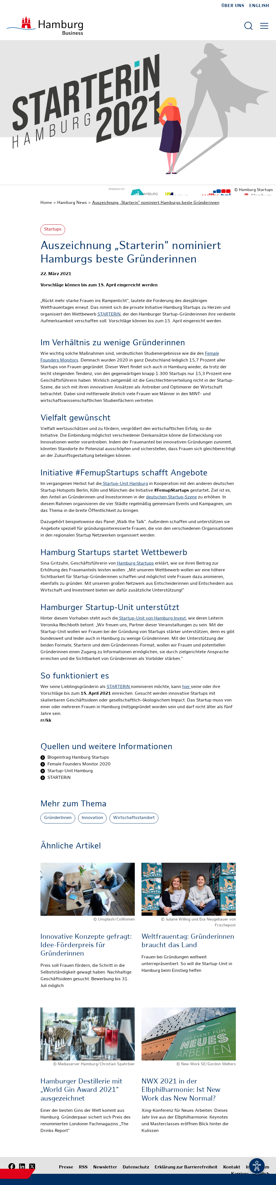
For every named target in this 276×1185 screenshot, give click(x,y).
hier (186, 687)
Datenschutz (136, 1167)
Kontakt (231, 1167)
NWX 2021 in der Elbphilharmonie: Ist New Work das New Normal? (181, 1090)
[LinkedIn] (22, 1167)
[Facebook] (12, 1167)
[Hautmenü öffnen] (264, 26)
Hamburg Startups (135, 564)
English (259, 6)
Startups (52, 229)
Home (46, 203)
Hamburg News (72, 203)
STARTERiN (108, 314)
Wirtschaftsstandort (134, 818)
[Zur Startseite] (45, 26)
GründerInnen (58, 818)
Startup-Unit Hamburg (125, 484)
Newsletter (105, 1167)
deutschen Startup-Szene (171, 497)
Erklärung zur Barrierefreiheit (186, 1167)
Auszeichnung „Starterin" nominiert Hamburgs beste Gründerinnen (155, 203)
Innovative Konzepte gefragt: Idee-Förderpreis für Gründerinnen (87, 945)
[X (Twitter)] (32, 1167)
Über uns (233, 6)
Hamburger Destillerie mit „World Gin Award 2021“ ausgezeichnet (81, 1090)
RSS (83, 1167)
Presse (66, 1167)
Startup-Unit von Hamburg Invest (152, 618)
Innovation (92, 818)
